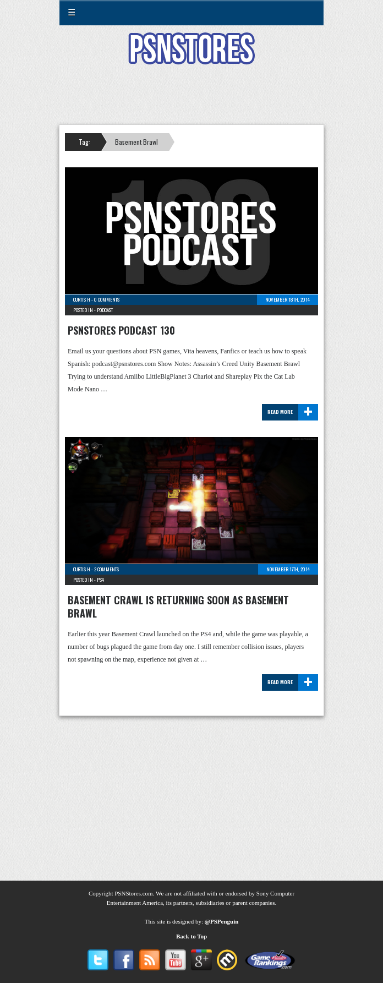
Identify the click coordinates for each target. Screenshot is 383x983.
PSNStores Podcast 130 (121, 330)
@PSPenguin (222, 921)
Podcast (105, 310)
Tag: (84, 141)
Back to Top (191, 936)
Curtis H (81, 299)
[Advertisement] (191, 101)
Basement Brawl (136, 141)
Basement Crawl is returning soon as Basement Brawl (178, 606)
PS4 (100, 579)
